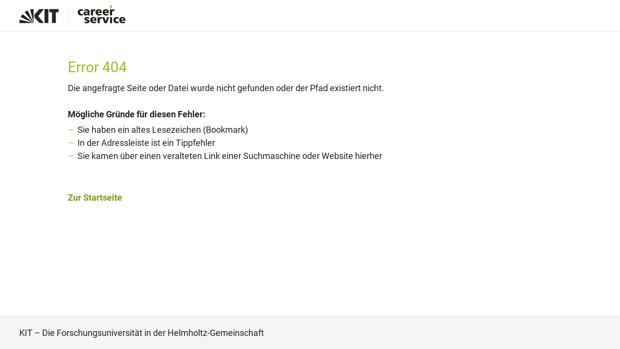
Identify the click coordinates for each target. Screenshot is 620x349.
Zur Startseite (95, 197)
